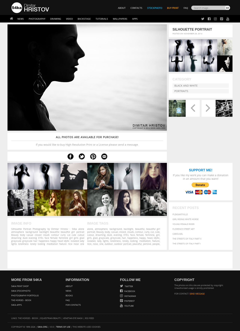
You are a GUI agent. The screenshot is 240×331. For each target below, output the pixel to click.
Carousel (177, 233)
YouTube (129, 305)
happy (142, 237)
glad (95, 237)
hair (124, 237)
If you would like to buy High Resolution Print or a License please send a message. (87, 140)
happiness (132, 237)
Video (69, 18)
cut (152, 231)
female (140, 234)
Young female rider (183, 224)
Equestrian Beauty (50, 318)
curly (146, 231)
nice (89, 243)
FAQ (186, 8)
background (116, 228)
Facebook (129, 291)
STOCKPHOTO (154, 8)
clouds (130, 231)
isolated (91, 240)
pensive (147, 243)
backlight (128, 228)
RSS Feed (89, 318)
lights (106, 240)
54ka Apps (16, 304)
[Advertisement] (120, 260)
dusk (109, 234)
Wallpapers (120, 18)
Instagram (130, 296)
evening (118, 234)
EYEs (126, 234)
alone (90, 228)
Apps (135, 18)
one (101, 243)
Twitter (128, 286)
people (156, 243)
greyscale (115, 237)
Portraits (181, 91)
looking (134, 240)
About (69, 286)
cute (157, 231)
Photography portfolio (25, 295)
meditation (145, 240)
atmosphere (101, 228)
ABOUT (122, 8)
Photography (37, 18)
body (107, 231)
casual (114, 231)
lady (99, 240)
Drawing (55, 18)
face (132, 234)
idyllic (157, 237)
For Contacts (73, 304)
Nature (156, 240)
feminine (149, 234)
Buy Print (173, 8)
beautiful (139, 228)
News (20, 18)
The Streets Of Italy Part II (186, 238)
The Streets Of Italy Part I (186, 243)
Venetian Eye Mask (73, 318)
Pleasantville (180, 214)
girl (158, 234)
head (149, 237)
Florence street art (183, 229)
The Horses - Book (21, 300)
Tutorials (102, 18)
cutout (90, 234)
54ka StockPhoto (21, 290)
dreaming (100, 234)
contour (139, 231)
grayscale (104, 237)
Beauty (100, 231)
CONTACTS (136, 8)
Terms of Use (63, 326)
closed (122, 231)
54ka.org (42, 326)
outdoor (109, 243)
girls (89, 237)
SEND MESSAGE (197, 293)
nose (95, 243)
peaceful (137, 243)
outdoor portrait (122, 243)
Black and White (186, 85)
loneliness (115, 240)
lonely (125, 240)
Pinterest (129, 301)
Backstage (84, 18)
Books (69, 295)
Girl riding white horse (185, 219)
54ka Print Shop (20, 286)
